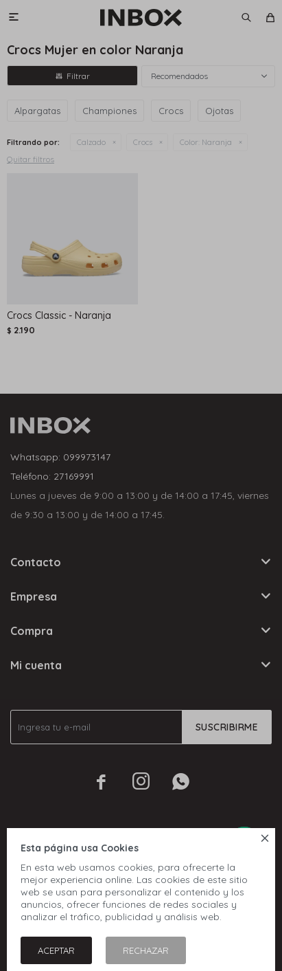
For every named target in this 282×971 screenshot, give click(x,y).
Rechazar (146, 950)
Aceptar (56, 950)
